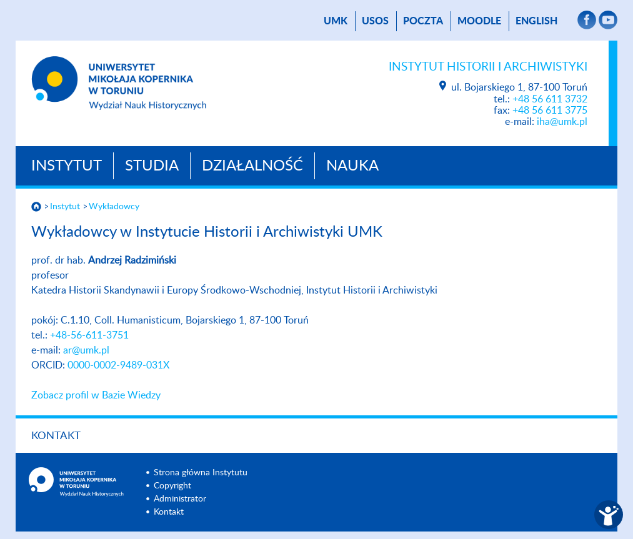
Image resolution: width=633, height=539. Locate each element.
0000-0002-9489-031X (118, 365)
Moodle (479, 21)
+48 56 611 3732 (549, 99)
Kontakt (56, 435)
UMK (335, 21)
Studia (152, 166)
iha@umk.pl (562, 122)
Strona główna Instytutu (200, 472)
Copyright (172, 486)
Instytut (66, 166)
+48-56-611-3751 (89, 335)
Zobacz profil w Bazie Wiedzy (96, 395)
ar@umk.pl (86, 350)
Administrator (180, 499)
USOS (375, 21)
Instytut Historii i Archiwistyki (488, 67)
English (536, 21)
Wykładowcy (114, 206)
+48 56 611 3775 (549, 111)
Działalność (252, 166)
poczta (423, 21)
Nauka (352, 166)
